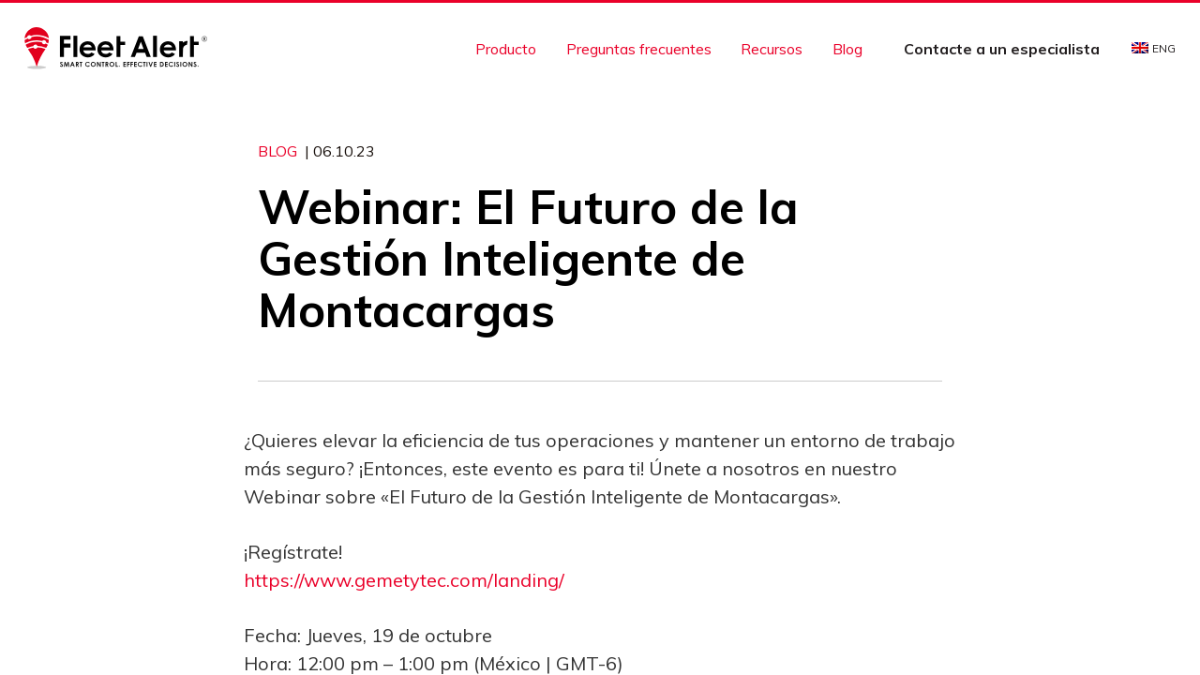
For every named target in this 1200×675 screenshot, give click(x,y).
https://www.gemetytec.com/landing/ (404, 580)
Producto (505, 48)
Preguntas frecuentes (639, 48)
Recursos (771, 48)
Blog (847, 48)
